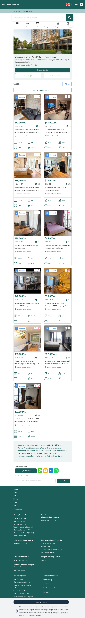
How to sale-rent (49, 589)
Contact (46, 593)
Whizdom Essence (20, 522)
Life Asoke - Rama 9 (20, 561)
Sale (15, 493)
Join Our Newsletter (22, 477)
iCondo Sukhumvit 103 (21, 519)
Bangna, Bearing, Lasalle (50, 557)
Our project (18, 510)
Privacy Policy (47, 580)
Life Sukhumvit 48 (20, 536)
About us (46, 585)
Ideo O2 (43, 561)
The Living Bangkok (10, 4)
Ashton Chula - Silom (48, 521)
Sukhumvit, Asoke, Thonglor (51, 541)
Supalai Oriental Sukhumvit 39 (51, 550)
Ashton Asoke (46, 547)
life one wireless (19, 571)
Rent (15, 496)
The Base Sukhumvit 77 (22, 531)
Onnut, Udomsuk (20, 516)
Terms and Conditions (50, 576)
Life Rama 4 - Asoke (20, 544)
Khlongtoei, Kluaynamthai (23, 541)
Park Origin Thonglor (48, 553)
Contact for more (21, 467)
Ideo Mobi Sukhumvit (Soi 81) (24, 534)
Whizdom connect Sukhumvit (23, 528)
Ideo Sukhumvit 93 (20, 525)
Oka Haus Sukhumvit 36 (49, 544)
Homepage (17, 11)
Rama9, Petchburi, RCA (22, 557)
